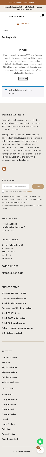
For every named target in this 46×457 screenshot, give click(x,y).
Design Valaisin (9, 414)
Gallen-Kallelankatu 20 (13, 245)
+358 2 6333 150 (32, 2)
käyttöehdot (27, 191)
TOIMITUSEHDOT (10, 266)
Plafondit (6, 362)
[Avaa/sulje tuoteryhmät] (41, 39)
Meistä (26, 2)
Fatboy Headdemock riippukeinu (17, 328)
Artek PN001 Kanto (11, 313)
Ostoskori (12, 2)
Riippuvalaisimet (9, 372)
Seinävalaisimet (9, 377)
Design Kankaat (9, 399)
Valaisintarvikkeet (10, 382)
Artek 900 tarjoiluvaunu (13, 323)
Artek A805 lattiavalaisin (14, 318)
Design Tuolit (8, 409)
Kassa (17, 2)
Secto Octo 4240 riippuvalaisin (17, 308)
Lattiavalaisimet (9, 357)
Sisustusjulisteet (10, 439)
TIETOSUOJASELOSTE (12, 273)
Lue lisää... (24, 160)
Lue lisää (23, 78)
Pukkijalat (6, 429)
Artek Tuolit (7, 394)
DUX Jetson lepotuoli (12, 333)
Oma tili (21, 2)
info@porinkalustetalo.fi (13, 227)
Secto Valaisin (8, 434)
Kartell (5, 419)
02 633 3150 (8, 230)
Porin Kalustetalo (16, 16)
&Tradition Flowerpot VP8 (14, 293)
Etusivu (5, 31)
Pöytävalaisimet (9, 367)
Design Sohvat (9, 404)
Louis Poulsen (8, 424)
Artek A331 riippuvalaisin (14, 303)
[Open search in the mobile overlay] (4, 16)
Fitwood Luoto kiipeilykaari (14, 298)
